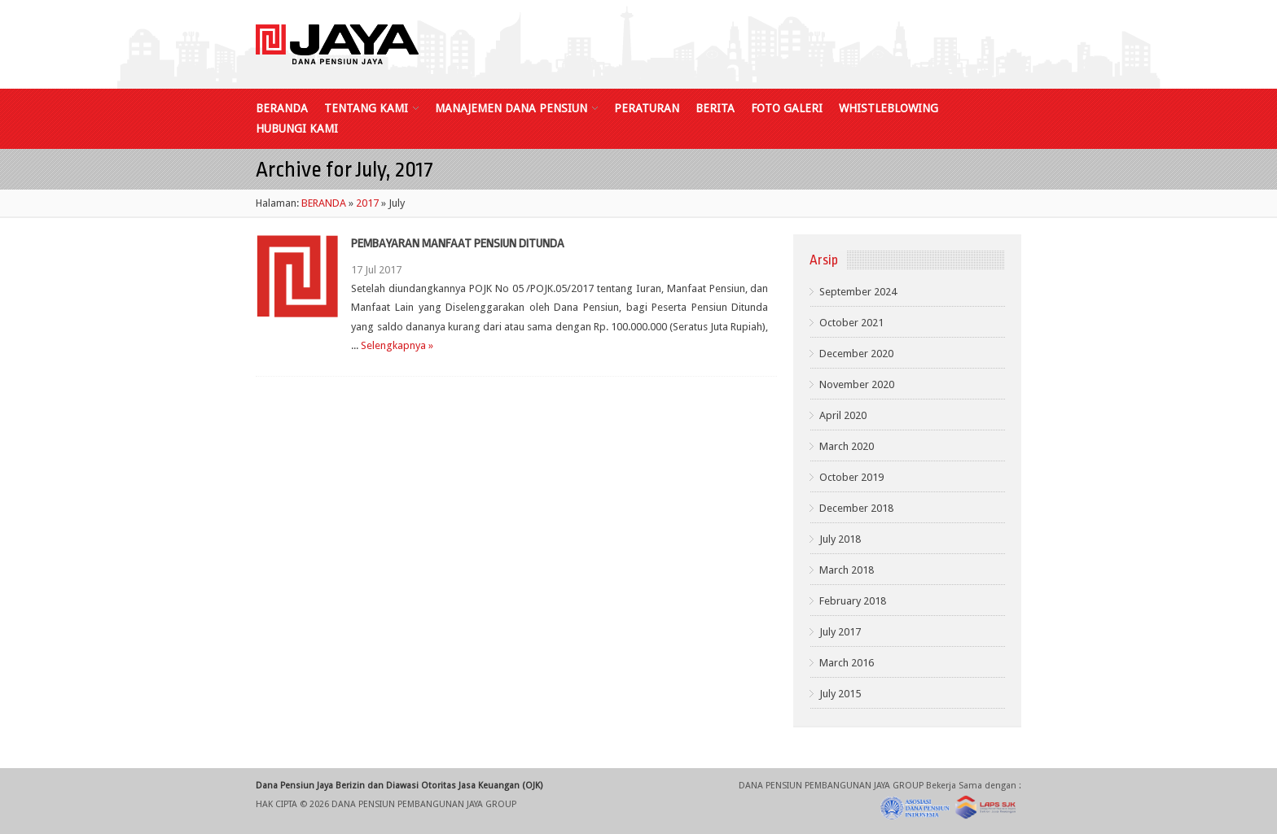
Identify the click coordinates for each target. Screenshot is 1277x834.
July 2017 (840, 632)
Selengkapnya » (397, 345)
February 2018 (852, 601)
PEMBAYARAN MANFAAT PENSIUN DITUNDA (457, 244)
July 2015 (840, 694)
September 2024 (858, 292)
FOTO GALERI (787, 108)
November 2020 (856, 384)
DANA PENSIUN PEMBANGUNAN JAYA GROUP (423, 804)
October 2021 (851, 323)
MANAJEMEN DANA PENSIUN (516, 108)
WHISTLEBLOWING (888, 108)
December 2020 (856, 353)
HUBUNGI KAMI (297, 129)
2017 (367, 203)
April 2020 (843, 415)
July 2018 (840, 539)
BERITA (715, 108)
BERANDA (282, 108)
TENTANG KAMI (371, 108)
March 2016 (846, 663)
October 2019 (851, 477)
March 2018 (846, 570)
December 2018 (856, 508)
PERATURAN (646, 108)
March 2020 (846, 446)
